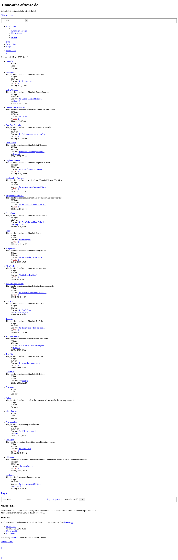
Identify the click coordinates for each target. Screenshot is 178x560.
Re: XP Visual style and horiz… (31, 257)
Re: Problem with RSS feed (29, 484)
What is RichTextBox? (28, 275)
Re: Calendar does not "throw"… (32, 134)
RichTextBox (11, 266)
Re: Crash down (25, 310)
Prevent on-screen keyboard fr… (31, 152)
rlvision (16, 486)
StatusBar (10, 301)
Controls (9, 61)
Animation (10, 72)
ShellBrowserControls (14, 284)
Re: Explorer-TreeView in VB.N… (32, 204)
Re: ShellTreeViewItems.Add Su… (32, 293)
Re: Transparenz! (25, 81)
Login (4, 493)
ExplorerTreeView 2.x (14, 178)
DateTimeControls (13, 125)
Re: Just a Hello (25, 449)
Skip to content (7, 15)
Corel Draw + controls (27, 431)
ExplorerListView (13, 160)
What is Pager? (25, 240)
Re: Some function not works (30, 169)
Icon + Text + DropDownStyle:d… (32, 345)
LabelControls (11, 213)
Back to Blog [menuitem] (11, 44)
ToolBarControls (12, 336)
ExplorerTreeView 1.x (14, 196)
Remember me (71, 499)
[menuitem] (19, 31)
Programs (9, 387)
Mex (15, 433)
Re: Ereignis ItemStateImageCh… (32, 187)
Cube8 (16, 101)
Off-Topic (10, 440)
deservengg (68, 522)
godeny (24, 381)
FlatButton (10, 372)
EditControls (11, 143)
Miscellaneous (11, 411)
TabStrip (9, 319)
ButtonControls (12, 90)
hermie (16, 154)
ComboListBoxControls (15, 107)
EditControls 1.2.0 (26, 466)
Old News (10, 457)
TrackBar (9, 354)
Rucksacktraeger (20, 312)
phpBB (13, 537)
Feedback (9, 475)
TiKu (15, 83)
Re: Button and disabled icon (30, 99)
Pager (8, 231)
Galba (8, 398)
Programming (11, 422)
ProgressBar (11, 248)
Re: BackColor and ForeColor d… (32, 222)
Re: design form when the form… (32, 328)
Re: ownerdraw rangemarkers (30, 363)
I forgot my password (54, 499)
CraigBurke (18, 224)
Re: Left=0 (23, 116)
